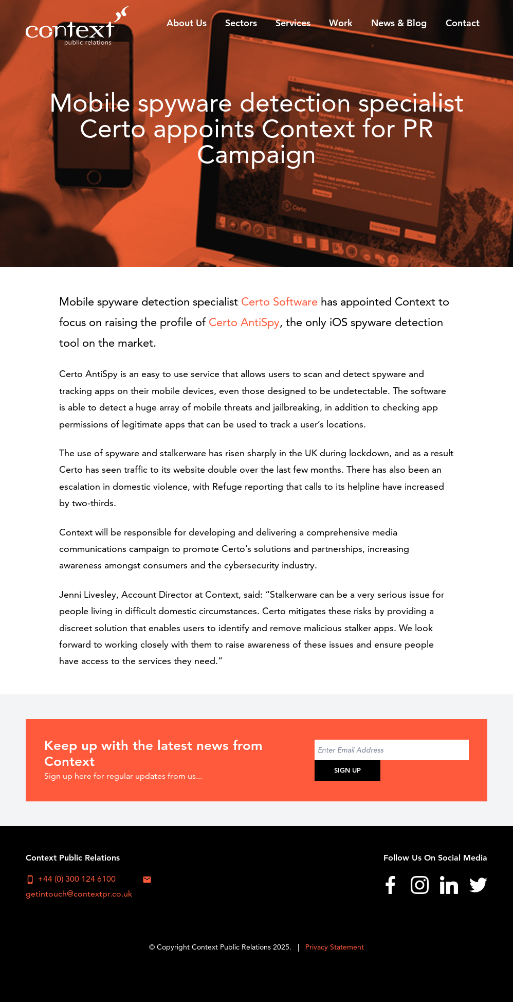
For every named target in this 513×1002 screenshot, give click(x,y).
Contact (463, 23)
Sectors (241, 23)
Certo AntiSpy (244, 322)
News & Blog (399, 23)
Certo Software (281, 302)
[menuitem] (186, 22)
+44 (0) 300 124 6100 (71, 879)
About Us (187, 23)
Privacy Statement (334, 947)
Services (293, 23)
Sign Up (347, 770)
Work (341, 23)
